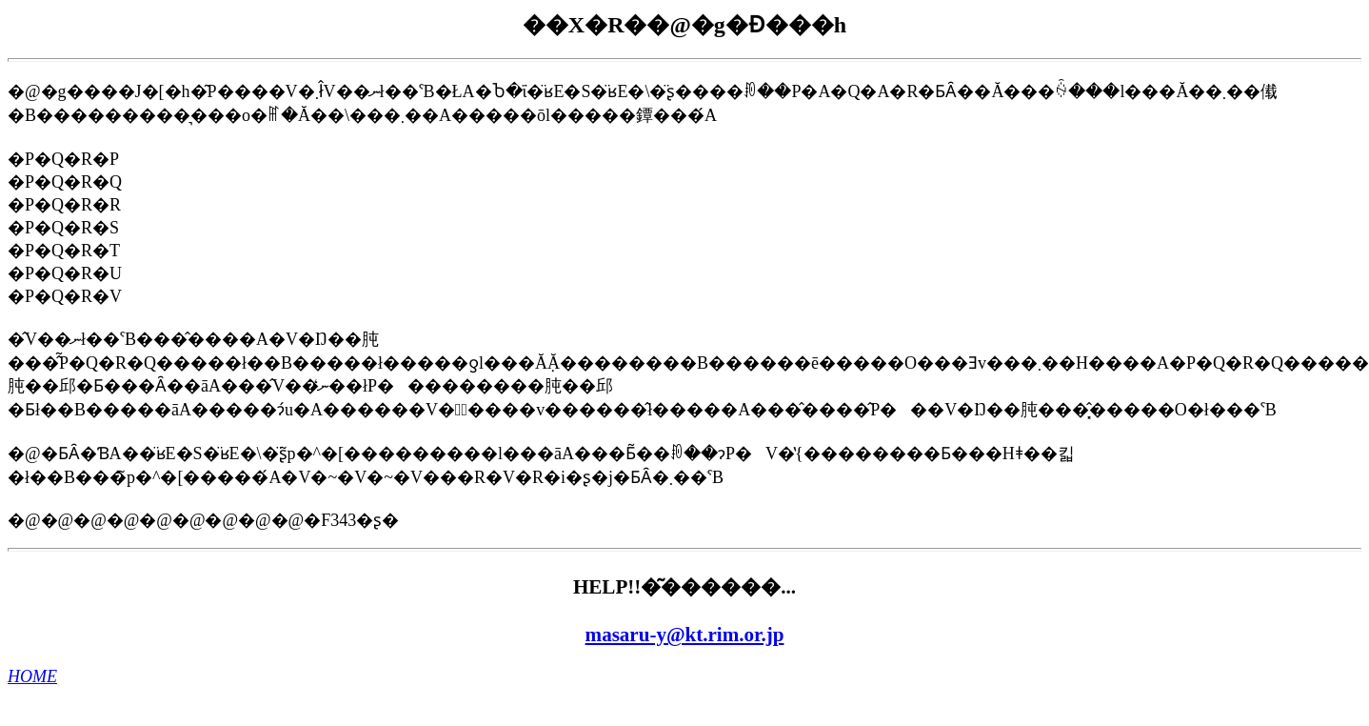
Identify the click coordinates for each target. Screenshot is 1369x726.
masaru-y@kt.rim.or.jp (684, 634)
